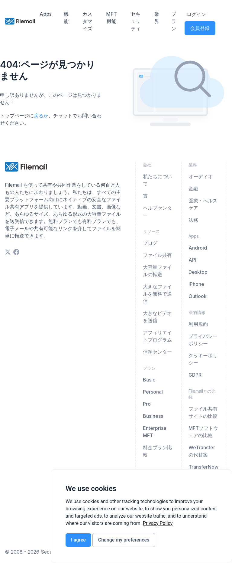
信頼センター (157, 352)
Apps (46, 14)
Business (153, 416)
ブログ (150, 243)
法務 (193, 220)
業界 (156, 17)
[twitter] (8, 252)
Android (197, 248)
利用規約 (198, 324)
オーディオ (200, 176)
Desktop (198, 272)
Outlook (197, 296)
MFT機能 (111, 17)
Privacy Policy (158, 523)
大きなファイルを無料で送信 (157, 293)
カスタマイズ (87, 21)
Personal (153, 392)
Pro (147, 404)
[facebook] (16, 252)
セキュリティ (135, 21)
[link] (158, 523)
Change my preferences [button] (123, 540)
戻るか (41, 116)
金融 (193, 188)
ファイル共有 (157, 255)
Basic (149, 380)
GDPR (194, 375)
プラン (173, 21)
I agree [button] (78, 540)
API (192, 260)
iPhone (196, 284)
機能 (66, 17)
